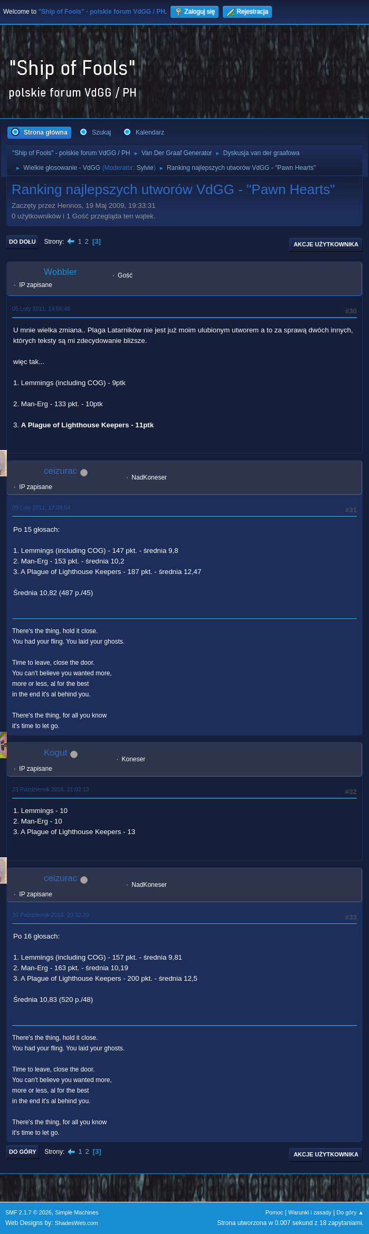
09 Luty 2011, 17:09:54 (41, 507)
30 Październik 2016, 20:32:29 (50, 915)
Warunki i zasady (310, 1212)
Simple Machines (76, 1212)
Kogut (55, 753)
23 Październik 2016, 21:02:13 (50, 789)
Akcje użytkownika (326, 244)
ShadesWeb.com (76, 1223)
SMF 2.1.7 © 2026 (28, 1212)
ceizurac (60, 471)
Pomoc (274, 1212)
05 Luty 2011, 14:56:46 (41, 308)
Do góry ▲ (350, 1212)
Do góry (22, 1152)
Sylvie (145, 167)
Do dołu (22, 241)
